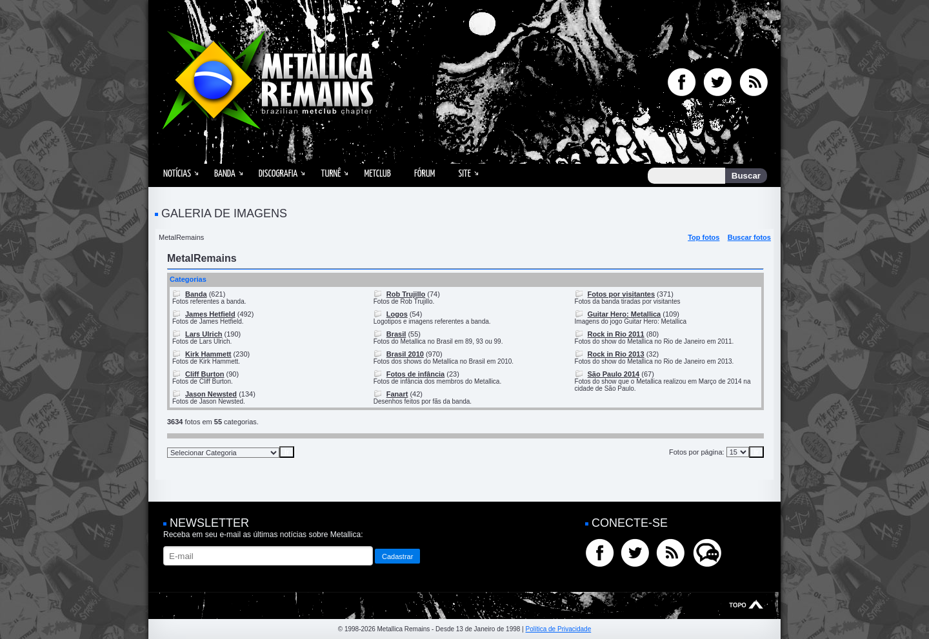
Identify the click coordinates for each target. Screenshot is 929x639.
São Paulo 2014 (614, 374)
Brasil (396, 334)
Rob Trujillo (406, 294)
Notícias (177, 174)
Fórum (424, 174)
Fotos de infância (415, 374)
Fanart (397, 394)
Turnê (331, 174)
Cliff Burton (204, 374)
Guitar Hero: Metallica (624, 314)
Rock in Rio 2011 (616, 334)
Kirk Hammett (208, 354)
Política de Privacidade (558, 629)
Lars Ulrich (203, 334)
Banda (224, 174)
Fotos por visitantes (621, 294)
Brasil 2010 (405, 354)
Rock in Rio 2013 (616, 354)
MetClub (377, 174)
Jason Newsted (211, 394)
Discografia (278, 174)
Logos (397, 314)
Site (464, 174)
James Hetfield (210, 314)
